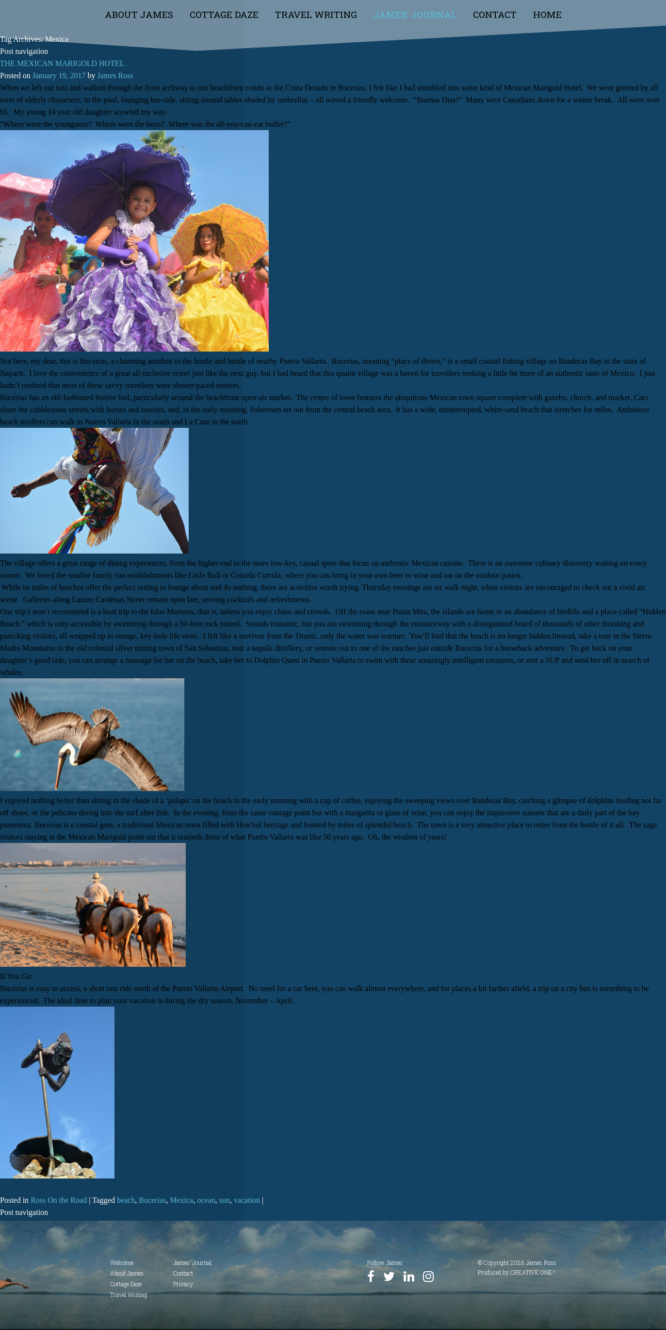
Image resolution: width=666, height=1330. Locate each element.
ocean (206, 1200)
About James (139, 14)
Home (547, 14)
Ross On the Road (59, 1200)
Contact (495, 14)
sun (224, 1200)
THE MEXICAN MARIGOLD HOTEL (62, 63)
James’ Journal (415, 14)
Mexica (181, 1200)
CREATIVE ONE (532, 1272)
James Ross (115, 75)
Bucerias (152, 1200)
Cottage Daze (224, 14)
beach (126, 1200)
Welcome (121, 1262)
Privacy (183, 1284)
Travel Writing (316, 14)
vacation (247, 1200)
